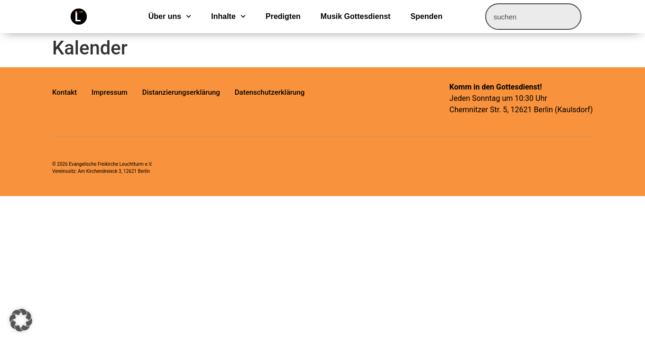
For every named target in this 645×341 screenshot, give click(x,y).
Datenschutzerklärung (269, 92)
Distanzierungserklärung (181, 92)
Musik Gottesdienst (356, 16)
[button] (21, 320)
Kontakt (64, 92)
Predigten (283, 16)
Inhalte (228, 16)
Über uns (170, 16)
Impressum (110, 92)
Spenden (426, 16)
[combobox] (533, 16)
